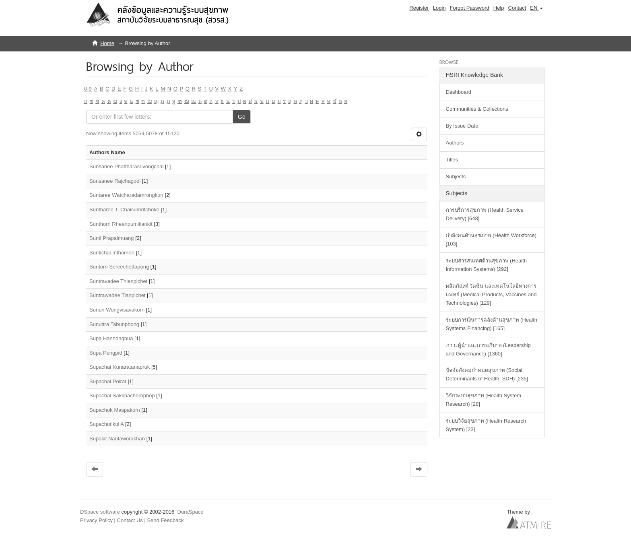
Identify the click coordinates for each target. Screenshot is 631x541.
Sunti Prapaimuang (111, 238)
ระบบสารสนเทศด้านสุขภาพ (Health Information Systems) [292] (486, 265)
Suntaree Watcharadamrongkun (126, 195)
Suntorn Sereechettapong (119, 267)
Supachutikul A (106, 424)
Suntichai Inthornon (111, 253)
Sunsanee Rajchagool (114, 181)
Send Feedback (165, 520)
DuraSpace (190, 512)
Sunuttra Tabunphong (114, 324)
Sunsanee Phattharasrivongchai (126, 166)
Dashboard (459, 92)
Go (241, 117)
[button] (536, 8)
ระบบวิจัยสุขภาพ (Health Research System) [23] (486, 425)
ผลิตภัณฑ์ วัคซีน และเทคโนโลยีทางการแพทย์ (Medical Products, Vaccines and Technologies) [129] (491, 294)
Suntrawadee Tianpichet (117, 295)
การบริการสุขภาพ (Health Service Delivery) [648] (485, 214)
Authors (455, 143)
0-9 (88, 89)
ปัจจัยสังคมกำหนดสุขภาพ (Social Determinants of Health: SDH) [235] (487, 374)
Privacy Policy (96, 520)
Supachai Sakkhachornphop (122, 395)
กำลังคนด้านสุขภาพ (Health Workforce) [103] (491, 239)
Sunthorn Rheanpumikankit (121, 224)
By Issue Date (462, 126)
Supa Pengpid (105, 353)
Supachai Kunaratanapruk (119, 367)
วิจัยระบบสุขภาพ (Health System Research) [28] (483, 399)
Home (107, 43)
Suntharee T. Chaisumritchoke (124, 209)
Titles (452, 160)
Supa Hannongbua (111, 338)
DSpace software (100, 512)
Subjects (456, 176)
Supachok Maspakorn (114, 410)
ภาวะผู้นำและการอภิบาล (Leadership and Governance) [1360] (488, 349)
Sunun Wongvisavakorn (116, 310)
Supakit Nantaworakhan (117, 439)
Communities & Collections (477, 109)
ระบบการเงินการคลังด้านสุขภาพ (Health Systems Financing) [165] (492, 324)
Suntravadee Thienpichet (118, 281)
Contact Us (130, 520)
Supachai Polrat (107, 381)
